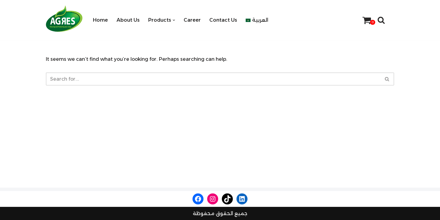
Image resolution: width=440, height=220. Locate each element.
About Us (128, 20)
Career (192, 20)
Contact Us (223, 20)
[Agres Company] (64, 19)
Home (100, 20)
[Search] (381, 20)
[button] (174, 20)
